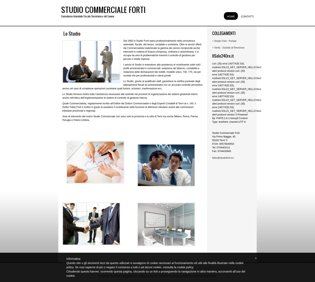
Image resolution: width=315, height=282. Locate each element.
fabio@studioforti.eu (223, 157)
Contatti (247, 16)
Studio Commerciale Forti (103, 9)
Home (231, 16)
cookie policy (185, 267)
